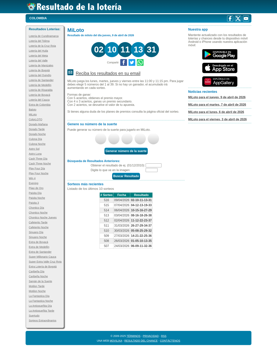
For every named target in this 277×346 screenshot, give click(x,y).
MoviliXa (116, 340)
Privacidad (151, 336)
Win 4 (32, 178)
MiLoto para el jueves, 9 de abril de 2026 (217, 97)
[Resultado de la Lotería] (74, 6)
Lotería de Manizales (41, 65)
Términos (133, 336)
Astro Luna (35, 153)
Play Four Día (37, 168)
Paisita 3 (34, 202)
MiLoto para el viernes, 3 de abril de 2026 (217, 119)
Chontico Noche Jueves (43, 217)
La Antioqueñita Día (40, 305)
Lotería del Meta (38, 55)
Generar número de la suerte (126, 151)
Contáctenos (170, 340)
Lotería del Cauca (39, 99)
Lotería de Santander (41, 80)
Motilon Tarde (37, 286)
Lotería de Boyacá (39, 94)
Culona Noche (37, 143)
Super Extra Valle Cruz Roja (45, 261)
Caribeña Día (36, 271)
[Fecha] (153, 165)
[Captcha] (152, 170)
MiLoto (33, 114)
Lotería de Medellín (40, 85)
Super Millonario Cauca (42, 256)
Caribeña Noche (38, 276)
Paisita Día (35, 193)
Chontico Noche (38, 212)
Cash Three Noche (40, 163)
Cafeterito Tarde (38, 222)
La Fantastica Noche (41, 300)
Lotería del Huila (38, 50)
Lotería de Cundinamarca (44, 36)
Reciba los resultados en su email (108, 73)
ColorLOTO (35, 119)
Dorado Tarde (37, 129)
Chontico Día (36, 207)
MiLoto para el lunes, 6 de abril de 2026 (216, 112)
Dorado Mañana (38, 124)
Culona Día (35, 139)
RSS (164, 336)
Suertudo (34, 315)
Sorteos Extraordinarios (42, 320)
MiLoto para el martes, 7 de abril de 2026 (217, 104)
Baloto (32, 109)
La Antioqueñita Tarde (41, 310)
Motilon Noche (37, 291)
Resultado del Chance (141, 340)
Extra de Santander (40, 251)
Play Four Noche (38, 173)
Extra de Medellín (39, 246)
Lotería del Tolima (39, 40)
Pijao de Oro (36, 188)
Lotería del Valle (38, 60)
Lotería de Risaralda (41, 89)
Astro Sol (34, 148)
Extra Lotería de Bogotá (43, 266)
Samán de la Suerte (40, 281)
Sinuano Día (36, 232)
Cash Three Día (38, 158)
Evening (33, 183)
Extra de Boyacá (38, 242)
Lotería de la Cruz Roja (42, 45)
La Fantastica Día (39, 296)
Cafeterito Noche (39, 227)
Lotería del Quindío (40, 75)
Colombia (38, 18)
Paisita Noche (37, 197)
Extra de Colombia (39, 104)
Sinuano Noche (38, 237)
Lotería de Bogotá (39, 70)
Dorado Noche (37, 134)
